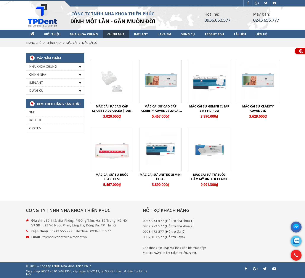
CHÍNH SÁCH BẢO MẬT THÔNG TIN (170, 253)
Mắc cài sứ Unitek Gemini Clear (160, 176)
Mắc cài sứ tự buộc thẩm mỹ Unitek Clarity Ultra (209, 176)
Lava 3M (164, 34)
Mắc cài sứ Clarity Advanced (258, 108)
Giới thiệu (52, 34)
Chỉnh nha (116, 34)
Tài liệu (239, 34)
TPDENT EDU (214, 34)
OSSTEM (35, 128)
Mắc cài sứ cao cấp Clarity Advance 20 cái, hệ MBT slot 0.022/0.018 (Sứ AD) (160, 108)
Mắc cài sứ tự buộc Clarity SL (112, 176)
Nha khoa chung (84, 34)
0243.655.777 (266, 20)
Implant (141, 34)
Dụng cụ (188, 34)
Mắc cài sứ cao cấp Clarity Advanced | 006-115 (112, 108)
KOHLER (35, 120)
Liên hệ (261, 34)
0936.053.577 (217, 20)
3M (31, 112)
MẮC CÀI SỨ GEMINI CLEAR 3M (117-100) (209, 108)
